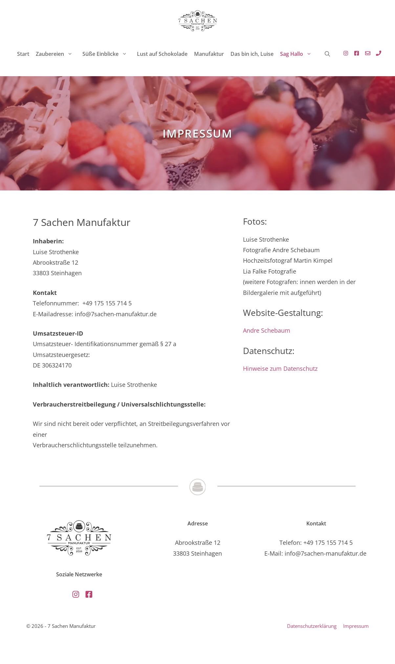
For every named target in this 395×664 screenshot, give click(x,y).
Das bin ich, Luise (252, 53)
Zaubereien (57, 54)
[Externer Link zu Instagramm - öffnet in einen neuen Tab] (344, 54)
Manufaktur (209, 53)
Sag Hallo (299, 54)
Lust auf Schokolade (162, 53)
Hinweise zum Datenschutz (280, 368)
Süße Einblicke (108, 54)
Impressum (356, 626)
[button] (327, 54)
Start (23, 53)
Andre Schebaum (266, 330)
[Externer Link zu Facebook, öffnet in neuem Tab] (355, 54)
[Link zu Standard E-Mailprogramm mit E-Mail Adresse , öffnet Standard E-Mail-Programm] (366, 54)
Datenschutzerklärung (312, 626)
